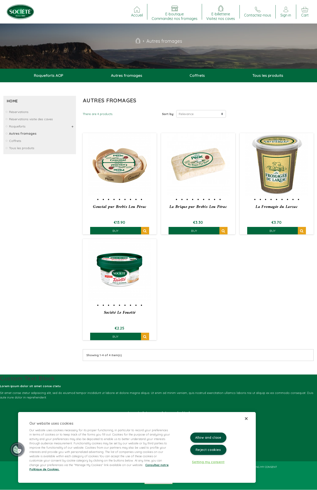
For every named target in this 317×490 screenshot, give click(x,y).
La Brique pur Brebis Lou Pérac (198, 207)
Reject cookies (208, 450)
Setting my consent (263, 467)
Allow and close (208, 437)
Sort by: (168, 114)
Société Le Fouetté (120, 313)
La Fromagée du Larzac (277, 207)
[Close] (246, 419)
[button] (17, 449)
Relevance (186, 114)
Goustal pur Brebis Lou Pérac (119, 207)
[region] (137, 447)
